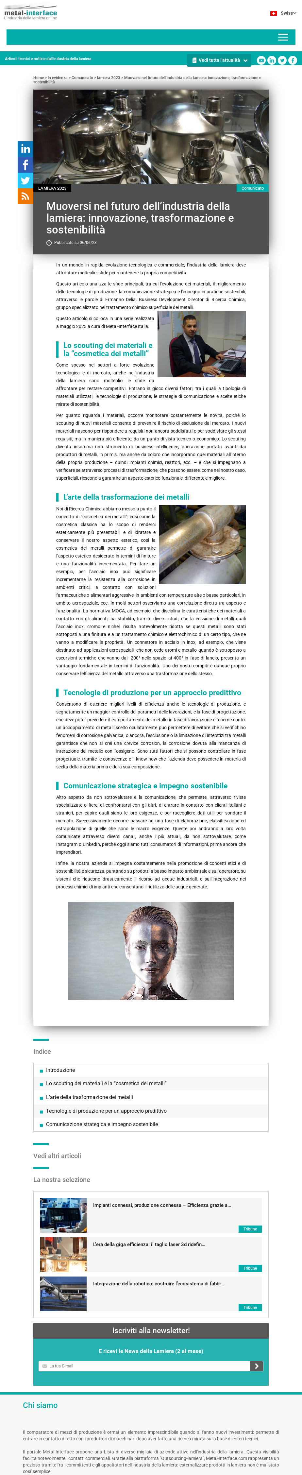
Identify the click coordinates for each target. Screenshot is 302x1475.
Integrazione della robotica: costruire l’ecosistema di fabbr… (158, 1179)
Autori (139, 1468)
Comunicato (82, 78)
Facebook (292, 60)
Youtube (261, 60)
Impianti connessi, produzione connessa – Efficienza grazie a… (162, 1101)
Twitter (282, 60)
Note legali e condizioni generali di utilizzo (70, 1468)
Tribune (250, 1125)
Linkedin (271, 60)
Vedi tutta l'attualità (219, 60)
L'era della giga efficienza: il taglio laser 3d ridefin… (149, 1140)
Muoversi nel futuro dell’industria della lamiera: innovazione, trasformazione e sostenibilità (147, 80)
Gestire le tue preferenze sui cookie (179, 1468)
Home (38, 78)
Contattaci (120, 1468)
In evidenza (58, 78)
